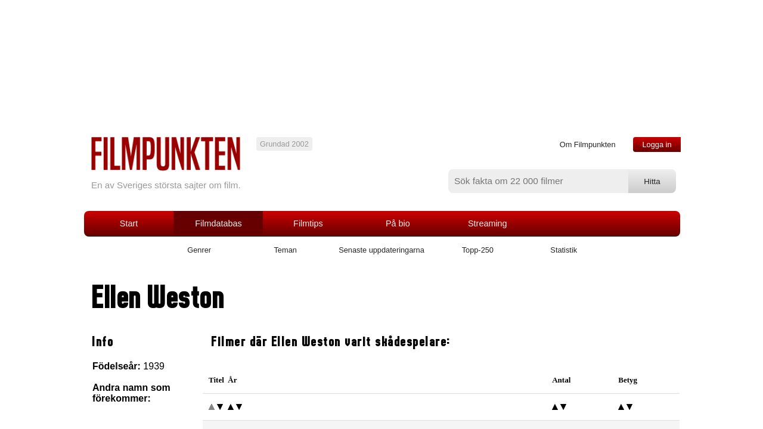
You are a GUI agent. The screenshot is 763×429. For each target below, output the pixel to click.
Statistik (563, 249)
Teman (285, 249)
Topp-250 (478, 249)
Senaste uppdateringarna (381, 249)
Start (129, 223)
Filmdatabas (218, 223)
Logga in (656, 144)
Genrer (199, 249)
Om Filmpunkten (588, 144)
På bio (398, 223)
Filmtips (308, 223)
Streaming (487, 223)
